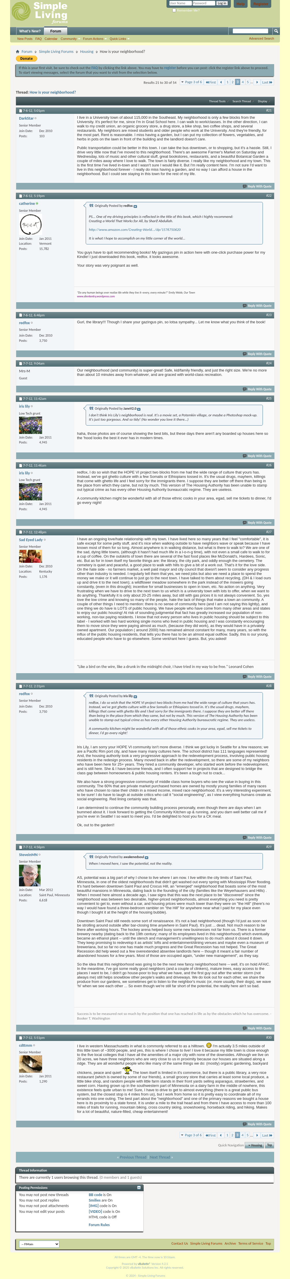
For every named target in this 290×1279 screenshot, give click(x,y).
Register (260, 4)
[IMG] (94, 1205)
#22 (269, 196)
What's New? (30, 31)
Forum (55, 31)
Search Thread (242, 101)
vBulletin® (144, 1264)
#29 (269, 847)
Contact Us (179, 1243)
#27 (269, 532)
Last (267, 82)
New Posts (25, 38)
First (210, 82)
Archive (230, 1243)
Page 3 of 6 (193, 82)
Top (269, 1145)
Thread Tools (217, 101)
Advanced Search (261, 38)
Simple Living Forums (56, 51)
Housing (86, 51)
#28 (269, 686)
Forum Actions (93, 38)
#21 (269, 110)
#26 (269, 465)
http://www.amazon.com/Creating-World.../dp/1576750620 (135, 229)
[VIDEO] (95, 1211)
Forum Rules (99, 1224)
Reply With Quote (257, 186)
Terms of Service (250, 1243)
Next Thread (160, 1157)
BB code (95, 1194)
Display (262, 101)
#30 (269, 1037)
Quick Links (118, 38)
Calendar (51, 38)
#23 (269, 315)
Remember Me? (186, 10)
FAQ (38, 38)
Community (69, 38)
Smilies (95, 1200)
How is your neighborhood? (53, 92)
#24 (269, 363)
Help (241, 4)
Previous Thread (133, 1157)
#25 (269, 398)
